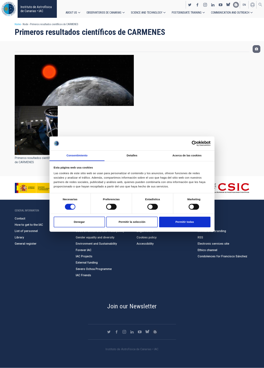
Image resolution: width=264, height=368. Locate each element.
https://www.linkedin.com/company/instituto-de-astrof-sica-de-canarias (213, 5)
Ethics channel (207, 250)
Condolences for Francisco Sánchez (222, 256)
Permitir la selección (132, 222)
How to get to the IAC (29, 224)
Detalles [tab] (132, 155)
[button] (36, 130)
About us (71, 12)
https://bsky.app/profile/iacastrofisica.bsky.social (228, 5)
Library (19, 237)
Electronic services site (213, 243)
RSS (200, 237)
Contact (20, 218)
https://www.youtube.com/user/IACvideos (220, 5)
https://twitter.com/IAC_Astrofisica (190, 5)
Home (18, 24)
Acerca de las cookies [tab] (187, 155)
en (244, 4)
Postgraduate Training (187, 12)
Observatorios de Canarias (104, 12)
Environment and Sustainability (96, 243)
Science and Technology (146, 12)
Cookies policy (147, 237)
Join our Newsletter (132, 306)
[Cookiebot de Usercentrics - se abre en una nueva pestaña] (194, 143)
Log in (252, 5)
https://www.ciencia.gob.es (35, 188)
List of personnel (26, 231)
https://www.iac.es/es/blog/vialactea (236, 5)
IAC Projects (84, 256)
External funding (87, 262)
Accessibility (145, 243)
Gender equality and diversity (95, 237)
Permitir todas (184, 222)
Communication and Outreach (230, 12)
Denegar (79, 222)
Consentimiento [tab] (77, 155)
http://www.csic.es (229, 188)
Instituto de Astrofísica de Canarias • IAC (36, 9)
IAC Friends (83, 275)
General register (25, 243)
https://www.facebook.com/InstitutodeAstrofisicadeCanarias (197, 5)
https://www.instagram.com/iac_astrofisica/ (205, 5)
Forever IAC (83, 250)
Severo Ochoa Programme (94, 269)
